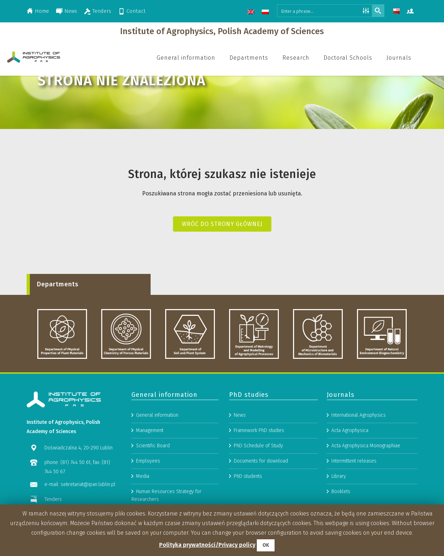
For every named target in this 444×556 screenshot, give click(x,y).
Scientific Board (153, 484)
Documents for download (261, 499)
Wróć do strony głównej (222, 224)
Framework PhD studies (259, 469)
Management (149, 469)
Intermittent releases (354, 499)
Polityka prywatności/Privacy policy (207, 544)
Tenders (101, 11)
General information (157, 453)
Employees (148, 499)
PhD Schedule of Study (258, 484)
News (70, 11)
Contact (136, 11)
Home (42, 11)
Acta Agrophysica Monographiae (365, 484)
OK (265, 545)
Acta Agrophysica (349, 469)
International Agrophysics (358, 453)
